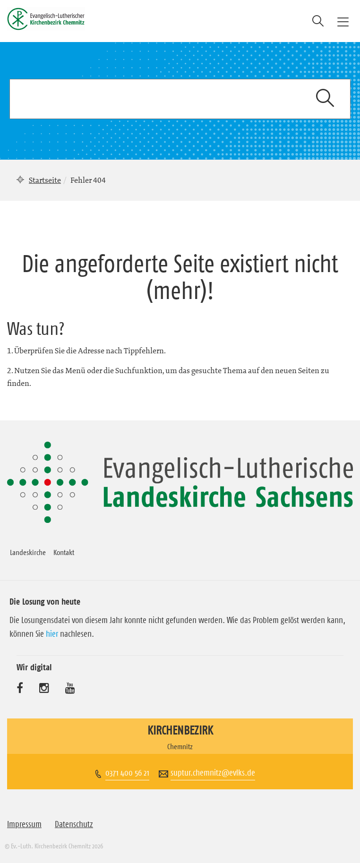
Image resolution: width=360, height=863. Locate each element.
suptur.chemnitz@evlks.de (213, 773)
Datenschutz (74, 824)
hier (52, 634)
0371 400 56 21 (127, 773)
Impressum (24, 824)
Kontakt (63, 552)
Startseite (45, 180)
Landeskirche (28, 552)
